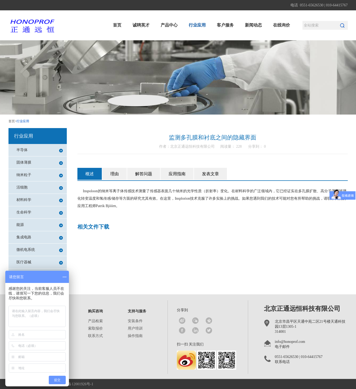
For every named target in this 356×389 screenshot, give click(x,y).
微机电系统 (39, 250)
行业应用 (197, 25)
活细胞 (39, 187)
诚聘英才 (141, 25)
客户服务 (225, 25)
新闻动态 (253, 25)
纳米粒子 (39, 175)
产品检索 (95, 321)
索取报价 (95, 328)
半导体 (39, 150)
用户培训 (135, 328)
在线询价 (281, 25)
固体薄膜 (39, 162)
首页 (117, 25)
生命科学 (39, 212)
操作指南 (135, 336)
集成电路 (39, 237)
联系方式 (95, 336)
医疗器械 (39, 262)
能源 (39, 225)
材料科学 (39, 200)
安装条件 (135, 321)
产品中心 (169, 25)
